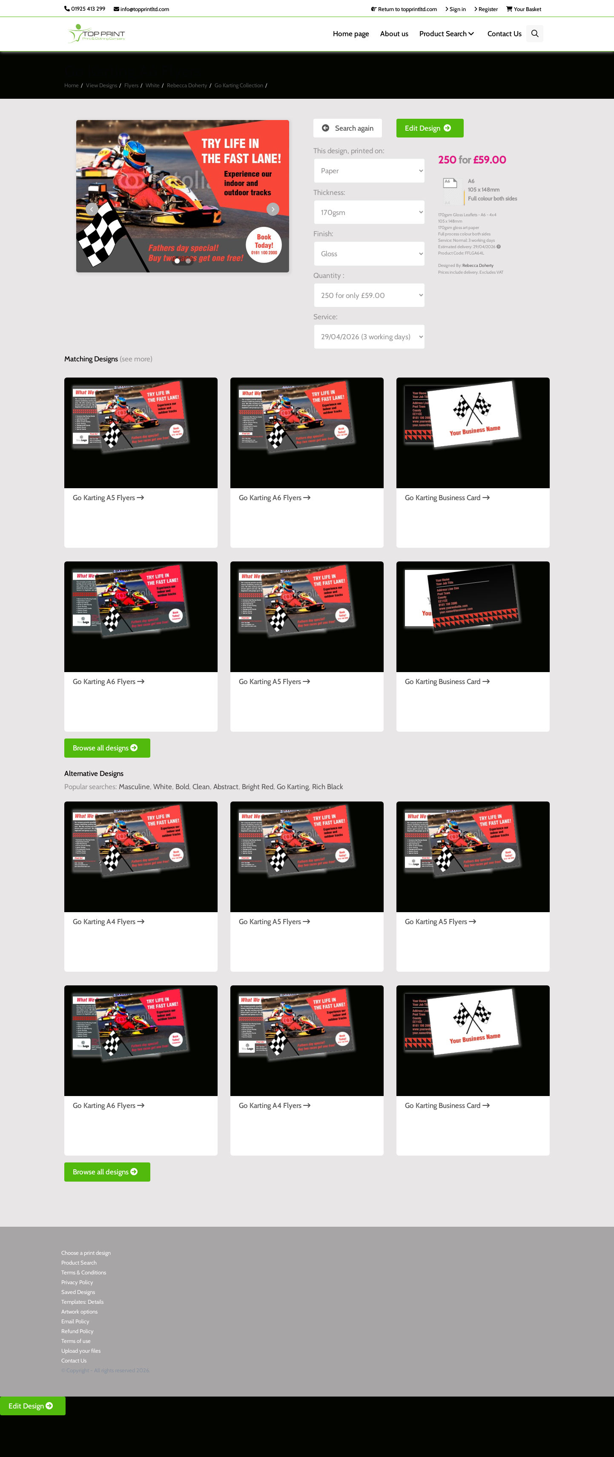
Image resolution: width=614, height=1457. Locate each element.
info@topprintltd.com (141, 9)
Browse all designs (107, 748)
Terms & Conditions (83, 1272)
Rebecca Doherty (187, 85)
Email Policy (75, 1321)
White (153, 85)
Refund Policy (77, 1331)
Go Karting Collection (239, 85)
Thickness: (329, 192)
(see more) (136, 359)
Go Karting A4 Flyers (108, 921)
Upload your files (80, 1350)
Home (71, 85)
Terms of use (76, 1340)
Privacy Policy (77, 1282)
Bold (182, 786)
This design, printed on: (348, 150)
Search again (347, 128)
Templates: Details (82, 1301)
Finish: (323, 233)
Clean (201, 786)
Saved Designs (78, 1291)
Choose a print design (86, 1252)
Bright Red (257, 786)
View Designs (101, 85)
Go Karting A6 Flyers (274, 497)
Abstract (225, 786)
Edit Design (430, 128)
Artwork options (79, 1311)
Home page (351, 33)
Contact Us (505, 33)
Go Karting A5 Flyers (108, 497)
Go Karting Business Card (447, 497)
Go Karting (293, 786)
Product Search (447, 33)
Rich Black (327, 786)
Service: (325, 316)
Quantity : (328, 275)
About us (394, 33)
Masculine (134, 786)
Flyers (131, 85)
